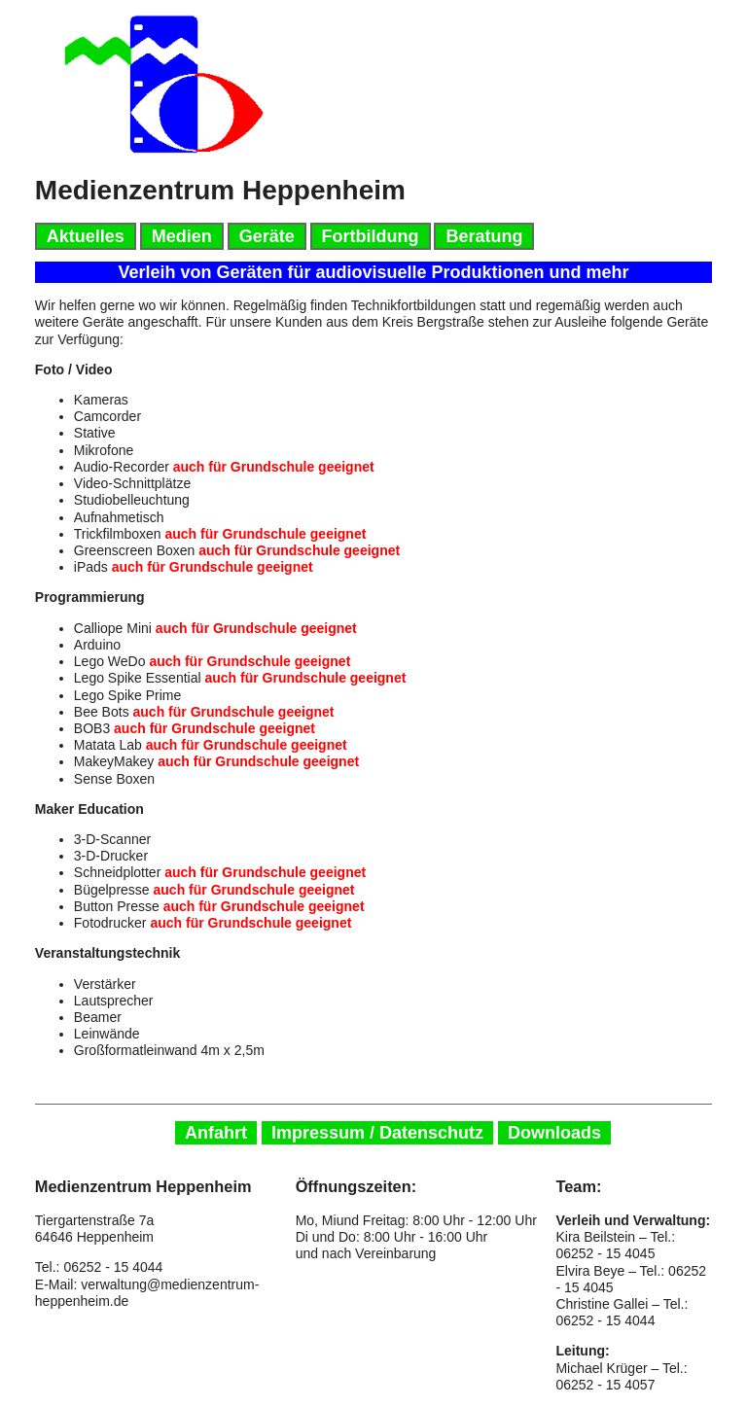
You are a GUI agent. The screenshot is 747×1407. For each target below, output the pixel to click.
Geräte (267, 236)
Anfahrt (216, 1133)
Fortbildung (370, 236)
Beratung (483, 236)
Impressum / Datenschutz (377, 1133)
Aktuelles (85, 236)
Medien (182, 236)
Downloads (554, 1133)
